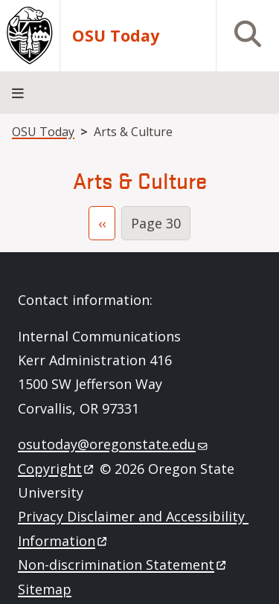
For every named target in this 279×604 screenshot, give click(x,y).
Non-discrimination (123, 565)
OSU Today (115, 36)
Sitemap (44, 589)
